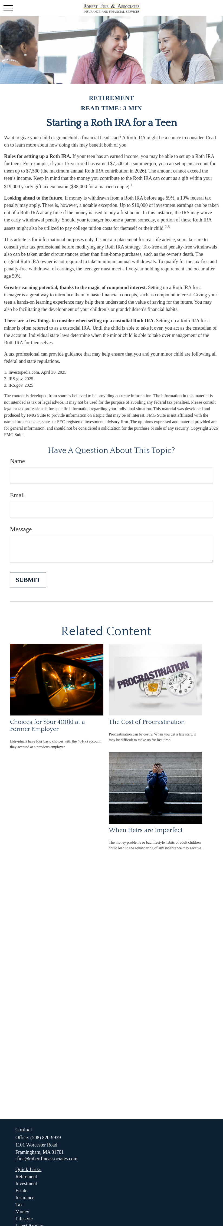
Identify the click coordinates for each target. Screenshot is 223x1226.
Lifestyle (24, 1218)
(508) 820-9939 (45, 1137)
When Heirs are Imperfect (146, 830)
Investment (26, 1183)
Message (21, 529)
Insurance (24, 1197)
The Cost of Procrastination (147, 721)
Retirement (26, 1176)
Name (17, 461)
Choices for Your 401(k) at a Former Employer (47, 725)
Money (22, 1211)
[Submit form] (28, 580)
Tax (19, 1204)
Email (17, 495)
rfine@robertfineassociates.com (46, 1158)
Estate (21, 1190)
